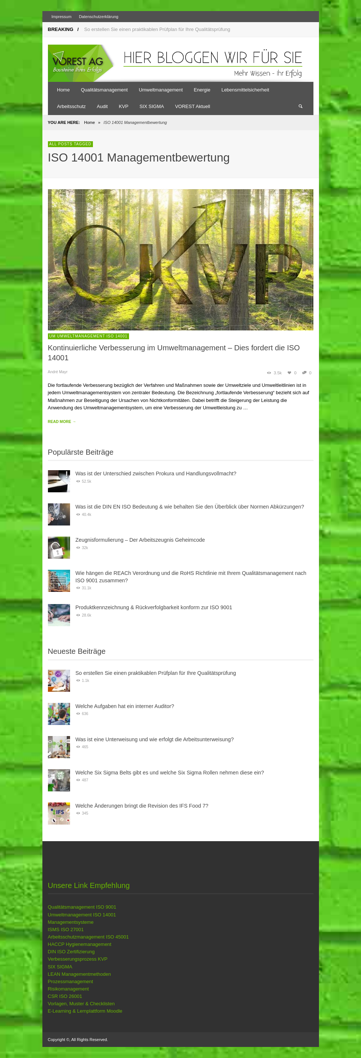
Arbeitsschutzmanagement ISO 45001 (88, 937)
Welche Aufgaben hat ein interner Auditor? (125, 706)
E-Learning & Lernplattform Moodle (85, 1011)
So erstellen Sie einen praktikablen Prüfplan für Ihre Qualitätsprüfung (157, 29)
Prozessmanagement (70, 981)
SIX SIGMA (60, 966)
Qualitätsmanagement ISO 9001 (82, 907)
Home (89, 122)
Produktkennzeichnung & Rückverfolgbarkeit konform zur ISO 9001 (154, 607)
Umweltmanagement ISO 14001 (82, 914)
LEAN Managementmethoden (79, 974)
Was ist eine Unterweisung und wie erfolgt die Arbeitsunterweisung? (155, 739)
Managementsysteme (71, 922)
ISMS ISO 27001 (66, 929)
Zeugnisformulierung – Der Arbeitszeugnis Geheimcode (140, 540)
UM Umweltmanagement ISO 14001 (88, 336)
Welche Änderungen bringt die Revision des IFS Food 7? (142, 806)
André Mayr (58, 372)
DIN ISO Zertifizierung (71, 951)
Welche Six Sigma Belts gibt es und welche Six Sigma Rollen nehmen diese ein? (170, 773)
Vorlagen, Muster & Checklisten (81, 1003)
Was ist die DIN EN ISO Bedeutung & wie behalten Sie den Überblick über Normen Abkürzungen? (190, 507)
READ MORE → (62, 422)
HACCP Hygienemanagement (79, 944)
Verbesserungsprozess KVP (78, 959)
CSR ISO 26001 (65, 996)
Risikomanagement (68, 989)
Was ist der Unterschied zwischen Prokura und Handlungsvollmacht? (156, 473)
